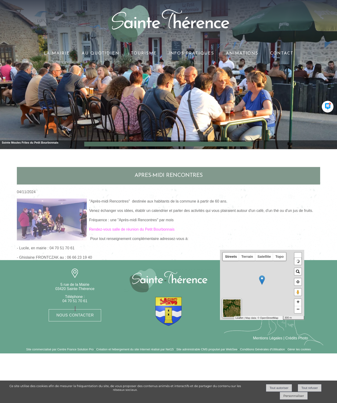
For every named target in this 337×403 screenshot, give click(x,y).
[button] (297, 256)
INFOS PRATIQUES (191, 53)
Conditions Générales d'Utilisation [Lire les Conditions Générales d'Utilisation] (262, 349)
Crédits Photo (296, 338)
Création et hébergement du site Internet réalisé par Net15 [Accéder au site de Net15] (135, 349)
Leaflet (239, 317)
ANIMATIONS (242, 53)
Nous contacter (75, 315)
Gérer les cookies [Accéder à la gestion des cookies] (299, 349)
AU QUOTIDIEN (100, 53)
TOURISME (144, 53)
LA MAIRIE (57, 53)
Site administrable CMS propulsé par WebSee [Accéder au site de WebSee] (206, 349)
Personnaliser (293, 396)
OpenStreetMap (269, 317)
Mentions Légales (267, 338)
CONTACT (281, 53)
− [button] (298, 309)
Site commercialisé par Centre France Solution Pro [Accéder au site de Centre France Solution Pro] (60, 349)
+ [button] (298, 302)
